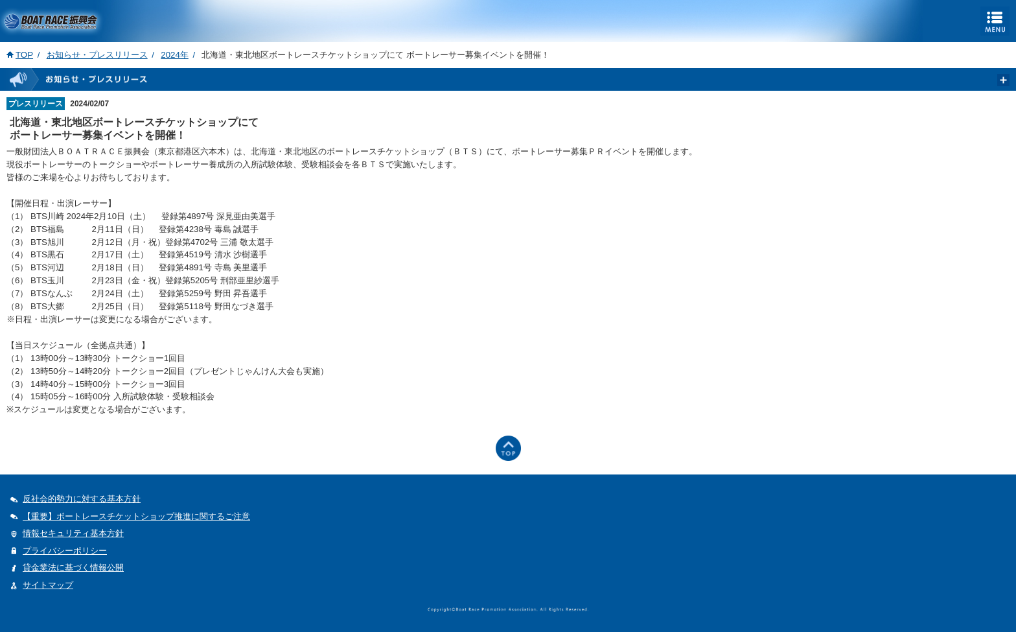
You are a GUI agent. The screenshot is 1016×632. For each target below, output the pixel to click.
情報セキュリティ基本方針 (73, 533)
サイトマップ (48, 585)
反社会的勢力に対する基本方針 (82, 499)
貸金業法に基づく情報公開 (73, 567)
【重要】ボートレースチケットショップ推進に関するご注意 (136, 516)
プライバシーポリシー (65, 551)
